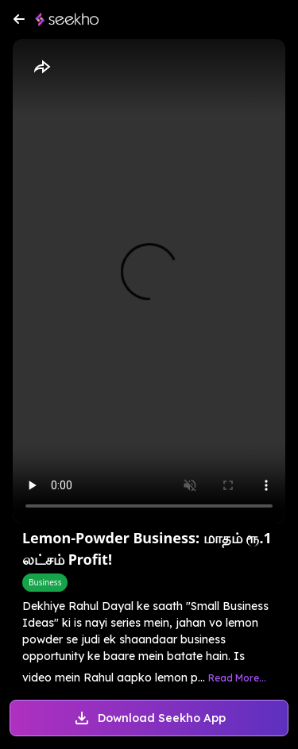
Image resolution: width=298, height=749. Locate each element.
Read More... (237, 678)
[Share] (41, 67)
